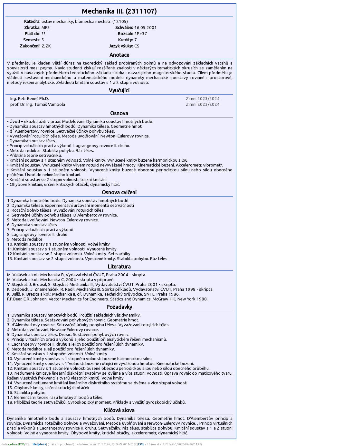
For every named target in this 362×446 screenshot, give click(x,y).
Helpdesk (39, 444)
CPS (140, 444)
